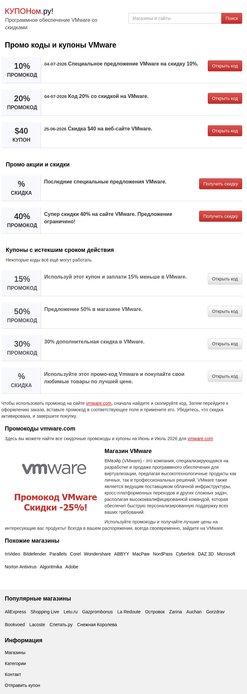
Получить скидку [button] (220, 183)
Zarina (175, 611)
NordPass (162, 553)
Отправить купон (22, 685)
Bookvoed (15, 624)
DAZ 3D (206, 553)
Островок (155, 611)
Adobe (71, 566)
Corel (75, 553)
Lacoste (37, 624)
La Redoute (129, 611)
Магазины (15, 652)
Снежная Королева (97, 624)
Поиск (231, 18)
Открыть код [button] (225, 65)
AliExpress (15, 611)
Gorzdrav (215, 611)
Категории (15, 663)
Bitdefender (34, 553)
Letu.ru (71, 611)
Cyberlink (185, 553)
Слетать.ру (61, 624)
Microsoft (226, 553)
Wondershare (97, 553)
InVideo (12, 553)
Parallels (58, 553)
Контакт (13, 674)
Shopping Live (45, 611)
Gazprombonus (97, 611)
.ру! (29, 11)
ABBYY (121, 553)
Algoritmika (51, 566)
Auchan (194, 611)
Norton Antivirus (21, 566)
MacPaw (141, 553)
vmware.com (98, 403)
